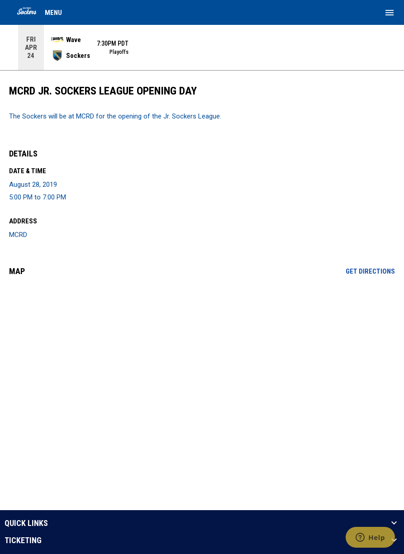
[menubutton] (389, 12)
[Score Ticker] (202, 47)
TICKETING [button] (23, 540)
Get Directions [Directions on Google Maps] (370, 271)
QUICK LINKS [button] (26, 523)
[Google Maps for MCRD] (202, 352)
